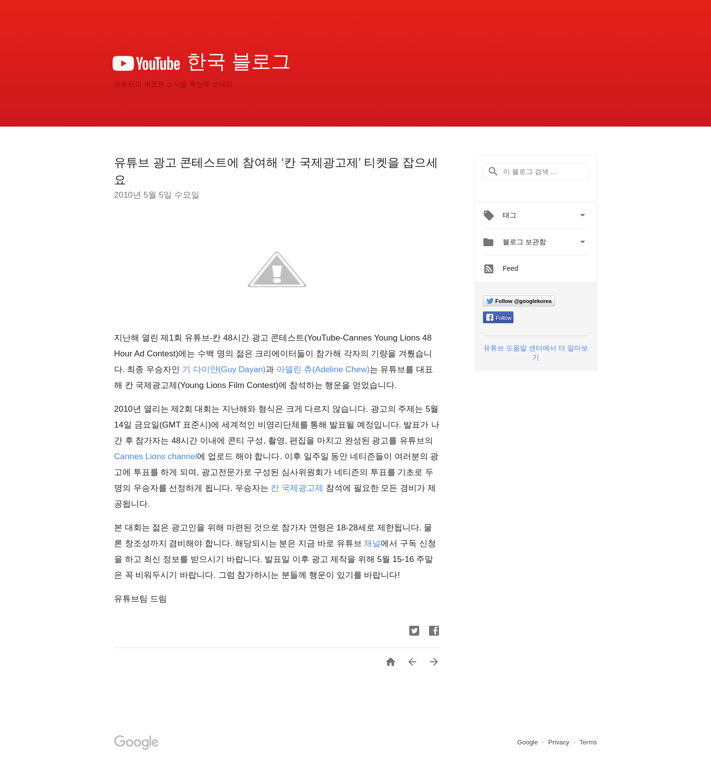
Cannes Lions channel (155, 456)
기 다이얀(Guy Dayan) (224, 369)
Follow (499, 318)
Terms (588, 742)
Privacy (559, 742)
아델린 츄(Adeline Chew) (323, 369)
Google (528, 742)
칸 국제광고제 (297, 488)
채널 (372, 543)
